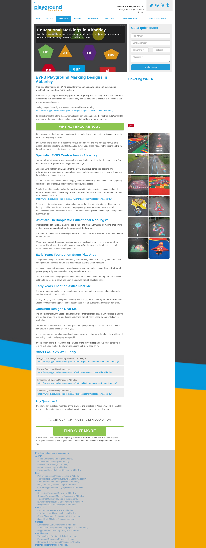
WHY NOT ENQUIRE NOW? (80, 126)
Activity (49, 19)
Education (93, 19)
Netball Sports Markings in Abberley (53, 461)
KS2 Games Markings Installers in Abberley (56, 513)
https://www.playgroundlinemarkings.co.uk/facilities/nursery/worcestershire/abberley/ (75, 372)
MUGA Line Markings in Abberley (52, 467)
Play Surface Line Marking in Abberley (52, 453)
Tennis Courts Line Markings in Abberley (55, 459)
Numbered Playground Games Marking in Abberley (60, 502)
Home (37, 19)
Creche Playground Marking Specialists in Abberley (60, 487)
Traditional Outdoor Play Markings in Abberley (57, 499)
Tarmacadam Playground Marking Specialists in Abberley (62, 527)
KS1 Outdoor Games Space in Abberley (55, 510)
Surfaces (109, 19)
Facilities (63, 19)
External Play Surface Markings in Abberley (56, 525)
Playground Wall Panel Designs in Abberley (56, 505)
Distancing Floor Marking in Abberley (51, 545)
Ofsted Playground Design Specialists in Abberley (59, 516)
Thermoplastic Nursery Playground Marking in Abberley (61, 479)
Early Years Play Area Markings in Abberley (56, 484)
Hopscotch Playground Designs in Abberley (56, 493)
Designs (77, 19)
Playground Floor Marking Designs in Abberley (58, 530)
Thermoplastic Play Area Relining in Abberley (57, 536)
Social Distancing (157, 19)
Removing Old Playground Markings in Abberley (58, 542)
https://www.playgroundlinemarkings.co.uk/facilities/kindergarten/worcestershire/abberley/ (77, 383)
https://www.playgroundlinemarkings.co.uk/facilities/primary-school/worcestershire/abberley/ (78, 361)
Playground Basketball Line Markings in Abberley (59, 470)
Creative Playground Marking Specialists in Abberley (60, 496)
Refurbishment (130, 19)
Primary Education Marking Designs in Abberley (58, 476)
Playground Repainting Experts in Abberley (56, 539)
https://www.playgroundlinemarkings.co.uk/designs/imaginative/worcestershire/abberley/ (75, 110)
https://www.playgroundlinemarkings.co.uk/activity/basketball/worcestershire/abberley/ (74, 199)
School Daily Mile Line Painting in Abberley (56, 519)
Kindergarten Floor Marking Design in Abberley (58, 482)
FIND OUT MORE (80, 431)
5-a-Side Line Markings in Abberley (53, 464)
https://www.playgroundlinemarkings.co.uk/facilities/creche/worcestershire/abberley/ (75, 394)
